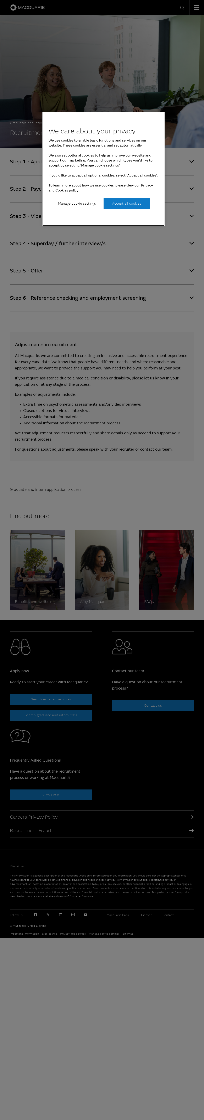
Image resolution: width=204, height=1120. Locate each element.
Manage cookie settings (77, 203)
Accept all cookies (126, 203)
